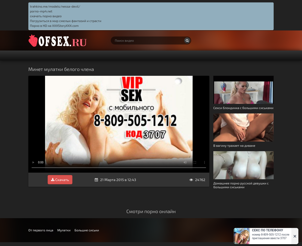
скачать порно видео (46, 16)
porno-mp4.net (41, 11)
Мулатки (64, 230)
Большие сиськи (87, 230)
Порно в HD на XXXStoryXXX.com (54, 25)
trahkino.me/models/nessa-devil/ (55, 6)
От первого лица (40, 230)
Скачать (60, 179)
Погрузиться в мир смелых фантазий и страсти (65, 21)
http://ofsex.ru (58, 40)
